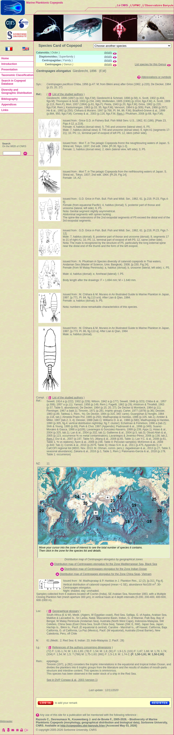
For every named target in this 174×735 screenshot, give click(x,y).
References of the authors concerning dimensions (81, 647)
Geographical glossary (65, 611)
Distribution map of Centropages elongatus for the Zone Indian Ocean (105, 569)
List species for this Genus (150, 64)
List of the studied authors (67, 94)
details (108, 52)
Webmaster (6, 721)
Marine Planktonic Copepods (44, 2)
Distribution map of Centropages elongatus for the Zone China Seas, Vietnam (105, 574)
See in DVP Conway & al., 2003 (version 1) (72, 680)
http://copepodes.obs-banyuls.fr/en (82, 725)
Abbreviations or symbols (156, 77)
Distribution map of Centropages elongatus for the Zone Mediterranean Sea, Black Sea (105, 564)
